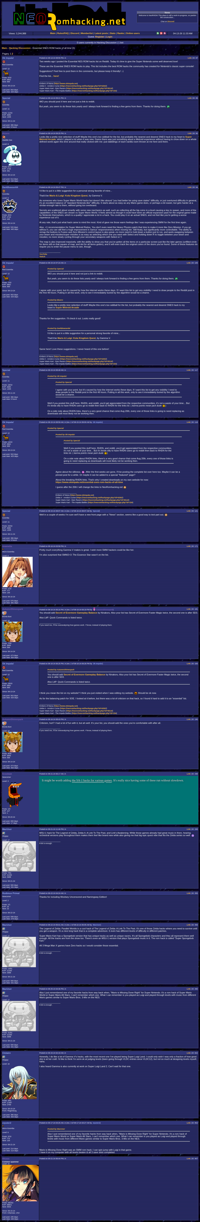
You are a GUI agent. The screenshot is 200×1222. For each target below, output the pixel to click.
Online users (133, 33)
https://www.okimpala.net (65, 83)
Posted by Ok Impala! (57, 376)
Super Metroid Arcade (67, 307)
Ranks (120, 33)
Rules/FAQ (63, 33)
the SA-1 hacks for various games (92, 780)
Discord (171, 21)
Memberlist (87, 33)
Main (52, 33)
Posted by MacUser (56, 1129)
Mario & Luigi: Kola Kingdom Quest (68, 195)
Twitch (42, 257)
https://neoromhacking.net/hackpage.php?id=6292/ (83, 86)
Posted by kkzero (55, 300)
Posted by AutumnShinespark (60, 670)
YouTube (43, 254)
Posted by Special (55, 269)
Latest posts (101, 33)
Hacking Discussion (19, 48)
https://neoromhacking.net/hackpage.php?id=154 (94, 91)
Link (189, 58)
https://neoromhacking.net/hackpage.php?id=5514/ (89, 88)
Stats (112, 33)
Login (109, 36)
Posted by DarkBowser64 (58, 328)
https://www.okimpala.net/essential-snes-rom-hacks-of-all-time (89, 482)
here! (56, 76)
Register (99, 36)
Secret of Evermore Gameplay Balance (76, 613)
